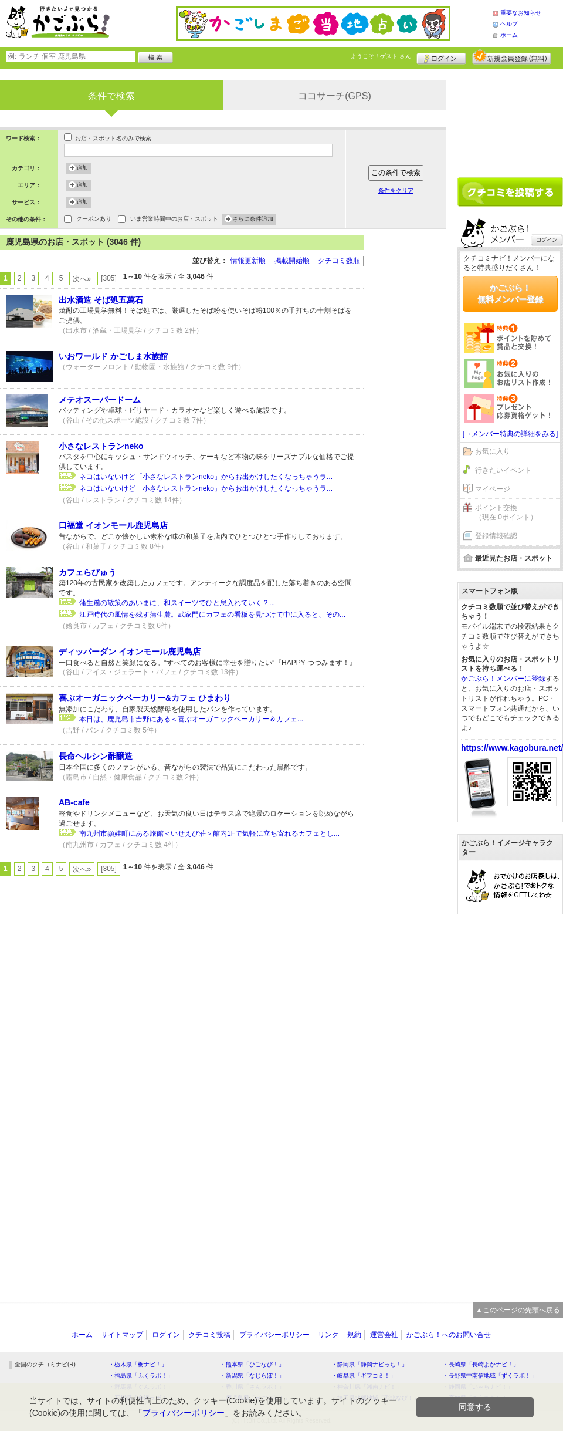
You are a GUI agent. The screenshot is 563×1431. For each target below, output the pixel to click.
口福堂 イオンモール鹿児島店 (113, 525)
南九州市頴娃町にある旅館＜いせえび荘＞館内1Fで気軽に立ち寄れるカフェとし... (209, 833)
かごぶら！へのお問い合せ (448, 1335)
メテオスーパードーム (100, 399)
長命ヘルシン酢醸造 (96, 756)
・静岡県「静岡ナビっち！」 (369, 1364)
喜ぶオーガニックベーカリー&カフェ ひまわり (145, 698)
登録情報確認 (496, 536)
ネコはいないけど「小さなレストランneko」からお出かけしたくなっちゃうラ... (206, 477)
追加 (82, 168)
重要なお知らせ (520, 12)
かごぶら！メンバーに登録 (503, 678)
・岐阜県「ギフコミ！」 (363, 1375)
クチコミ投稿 (209, 1335)
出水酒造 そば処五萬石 (101, 300)
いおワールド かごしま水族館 (113, 356)
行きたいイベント (503, 470)
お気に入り (492, 451)
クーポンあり (93, 220)
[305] (109, 278)
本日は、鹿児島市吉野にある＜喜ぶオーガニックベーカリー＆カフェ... (191, 719)
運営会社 (384, 1335)
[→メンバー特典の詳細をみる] (510, 434)
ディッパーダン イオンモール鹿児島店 (130, 651)
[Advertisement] (410, 411)
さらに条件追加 (252, 219)
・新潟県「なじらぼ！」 (252, 1375)
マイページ (492, 489)
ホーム (509, 35)
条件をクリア (395, 190)
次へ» (82, 279)
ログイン (441, 57)
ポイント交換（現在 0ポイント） (506, 513)
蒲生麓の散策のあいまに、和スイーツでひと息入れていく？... (177, 603)
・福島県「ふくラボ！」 (140, 1375)
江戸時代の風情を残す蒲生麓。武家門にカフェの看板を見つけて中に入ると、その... (212, 614)
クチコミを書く (510, 192)
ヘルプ (509, 24)
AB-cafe (74, 802)
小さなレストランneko (101, 446)
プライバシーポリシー (274, 1335)
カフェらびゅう (87, 572)
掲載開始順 (292, 260)
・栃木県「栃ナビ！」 (137, 1364)
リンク (328, 1335)
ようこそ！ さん (381, 56)
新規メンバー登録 (511, 57)
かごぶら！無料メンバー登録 (510, 293)
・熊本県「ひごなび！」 (252, 1364)
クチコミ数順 (339, 260)
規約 (354, 1335)
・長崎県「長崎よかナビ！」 (481, 1364)
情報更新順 (248, 260)
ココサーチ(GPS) (334, 96)
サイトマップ (122, 1335)
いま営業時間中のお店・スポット (174, 220)
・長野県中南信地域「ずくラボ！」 (490, 1375)
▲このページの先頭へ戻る (518, 1310)
